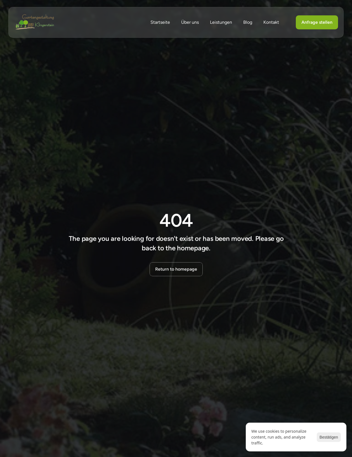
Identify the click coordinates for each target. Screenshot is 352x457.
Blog (247, 22)
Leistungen (221, 22)
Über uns (190, 22)
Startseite (160, 22)
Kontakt (271, 22)
